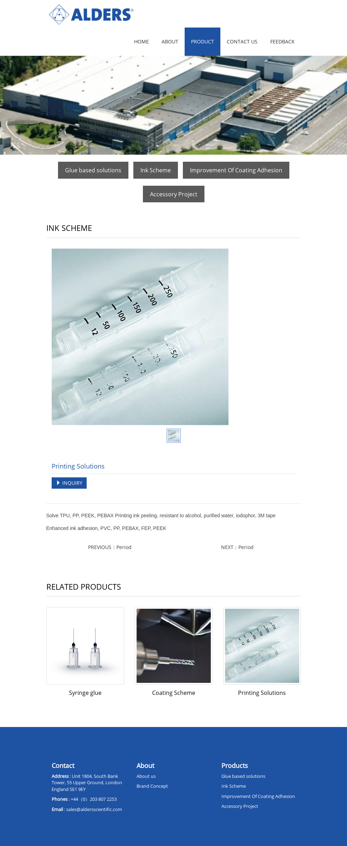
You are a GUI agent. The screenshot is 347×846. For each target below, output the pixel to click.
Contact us (242, 41)
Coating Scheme (173, 693)
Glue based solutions (93, 170)
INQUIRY (69, 482)
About (170, 41)
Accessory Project (173, 194)
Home (141, 41)
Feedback (282, 41)
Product (202, 41)
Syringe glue (85, 693)
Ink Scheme (155, 170)
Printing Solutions (262, 693)
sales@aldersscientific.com (94, 809)
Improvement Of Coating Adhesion (236, 170)
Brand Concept (152, 786)
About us (146, 776)
